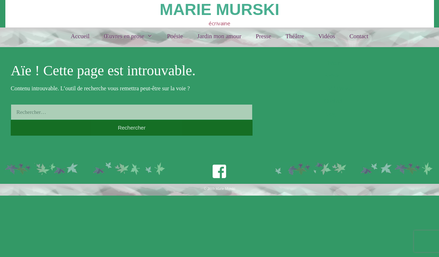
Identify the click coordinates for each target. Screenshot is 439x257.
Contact (358, 36)
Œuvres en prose (132, 36)
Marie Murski (219, 9)
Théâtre (294, 36)
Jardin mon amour (219, 36)
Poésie (175, 36)
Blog (330, 113)
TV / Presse (338, 88)
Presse (263, 36)
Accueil (80, 36)
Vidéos (326, 36)
